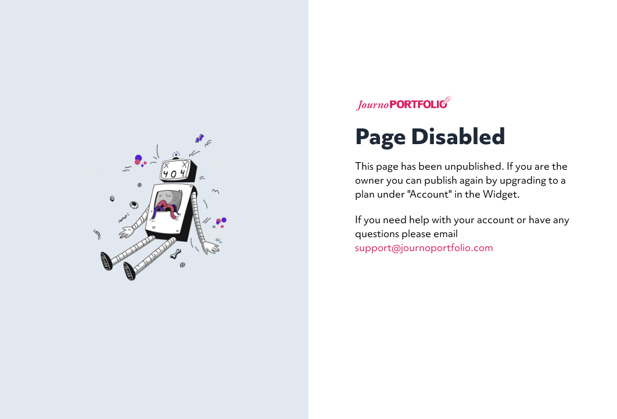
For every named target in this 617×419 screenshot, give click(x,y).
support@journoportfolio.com (424, 247)
